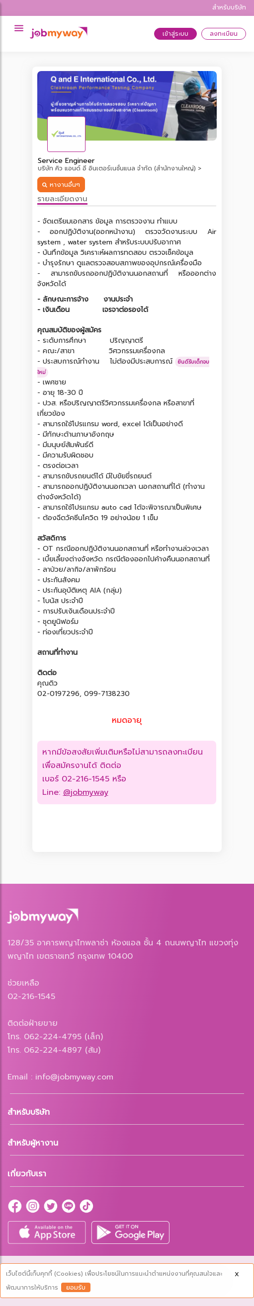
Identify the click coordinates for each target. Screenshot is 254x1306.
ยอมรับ (75, 1287)
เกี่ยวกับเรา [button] (26, 1174)
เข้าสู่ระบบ (175, 33)
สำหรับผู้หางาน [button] (32, 1143)
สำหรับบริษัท (229, 7)
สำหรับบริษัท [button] (28, 1112)
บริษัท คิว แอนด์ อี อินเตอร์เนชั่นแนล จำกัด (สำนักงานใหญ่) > (119, 168)
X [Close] (237, 1274)
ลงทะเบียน (224, 33)
